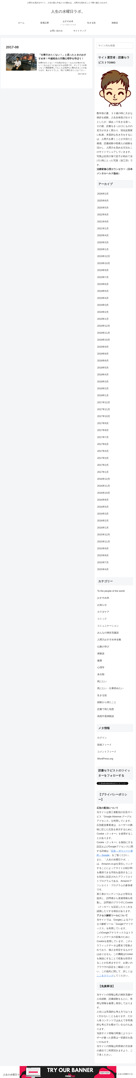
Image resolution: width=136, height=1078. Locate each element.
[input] (115, 46)
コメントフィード (106, 751)
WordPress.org (105, 758)
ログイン (102, 737)
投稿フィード (104, 744)
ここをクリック (105, 975)
